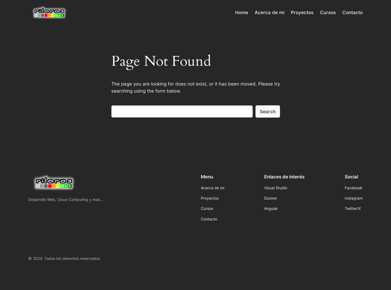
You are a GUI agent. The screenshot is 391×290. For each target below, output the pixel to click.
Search (268, 111)
